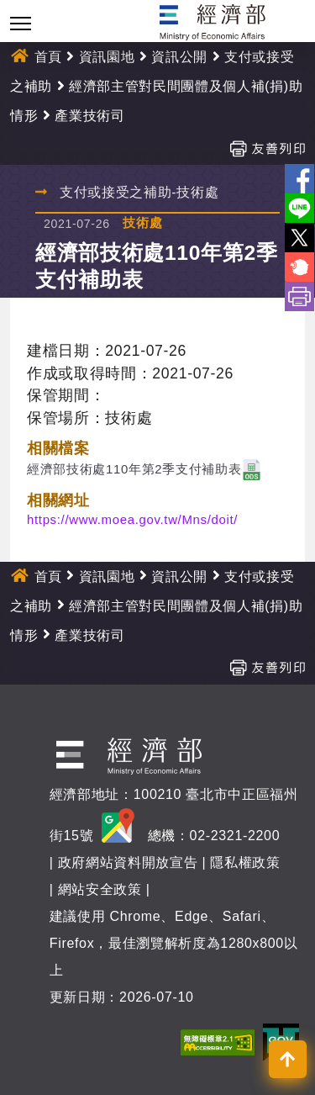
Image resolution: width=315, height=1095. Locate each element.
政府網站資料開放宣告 (128, 862)
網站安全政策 (100, 889)
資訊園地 (107, 57)
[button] (288, 1059)
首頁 (48, 57)
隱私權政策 (245, 862)
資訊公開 (179, 57)
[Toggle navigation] (20, 23)
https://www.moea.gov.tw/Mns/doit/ (132, 519)
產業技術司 (89, 115)
